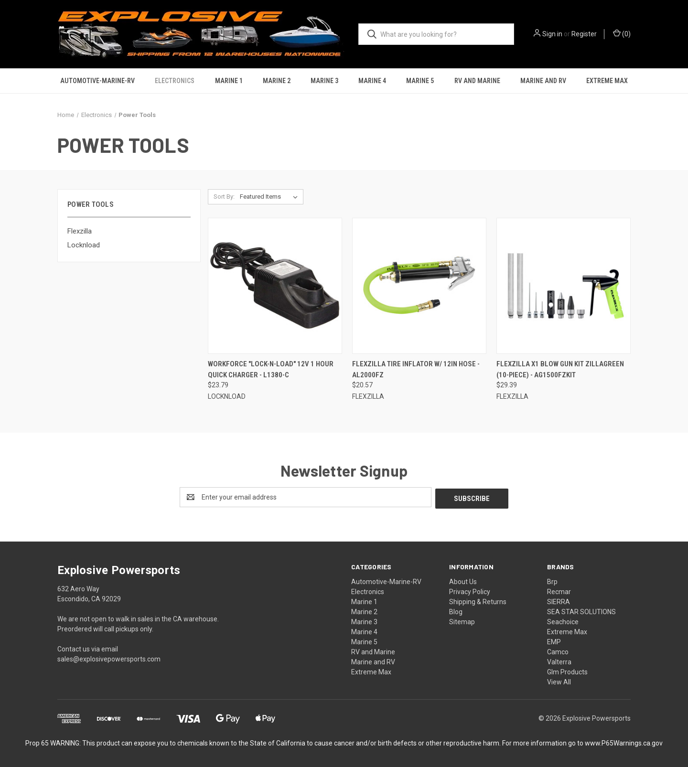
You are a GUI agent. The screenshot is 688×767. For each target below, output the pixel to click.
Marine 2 (276, 81)
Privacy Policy (469, 590)
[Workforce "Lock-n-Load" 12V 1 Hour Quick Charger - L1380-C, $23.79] (275, 286)
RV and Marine (477, 81)
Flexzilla (79, 231)
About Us (463, 580)
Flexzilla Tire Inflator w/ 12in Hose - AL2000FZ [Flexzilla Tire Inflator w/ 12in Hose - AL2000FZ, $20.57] (416, 369)
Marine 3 (324, 81)
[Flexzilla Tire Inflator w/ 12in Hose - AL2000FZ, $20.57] (419, 286)
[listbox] (270, 197)
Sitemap (462, 620)
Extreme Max (607, 81)
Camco (558, 650)
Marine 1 (229, 81)
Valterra (559, 660)
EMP (554, 640)
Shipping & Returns (477, 600)
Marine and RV (543, 81)
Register (584, 34)
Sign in (552, 34)
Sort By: (224, 196)
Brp (552, 580)
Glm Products (567, 670)
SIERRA (558, 600)
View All (559, 680)
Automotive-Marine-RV (97, 81)
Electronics (174, 81)
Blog (455, 610)
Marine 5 (420, 81)
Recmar (559, 590)
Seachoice (563, 620)
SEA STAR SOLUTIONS (581, 610)
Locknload (83, 245)
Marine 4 (372, 81)
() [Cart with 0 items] (622, 33)
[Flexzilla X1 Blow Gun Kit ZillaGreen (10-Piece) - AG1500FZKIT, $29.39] (563, 286)
